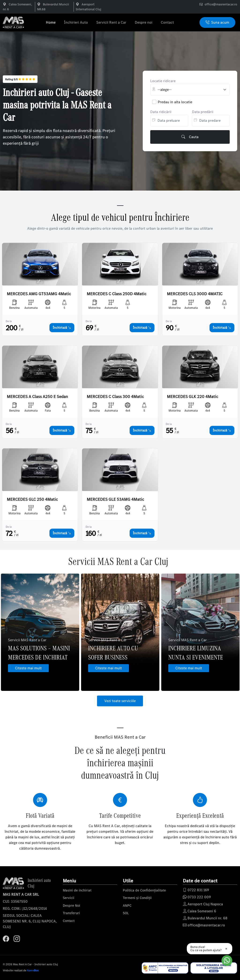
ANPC (127, 905)
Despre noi (143, 22)
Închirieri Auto (76, 22)
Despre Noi (71, 905)
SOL (126, 913)
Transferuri (71, 913)
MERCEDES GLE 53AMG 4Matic (115, 499)
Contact (167, 22)
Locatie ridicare (163, 80)
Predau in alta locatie (175, 101)
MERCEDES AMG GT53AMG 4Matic (39, 294)
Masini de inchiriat (77, 890)
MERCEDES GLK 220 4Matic (192, 396)
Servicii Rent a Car (111, 22)
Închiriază (62, 327)
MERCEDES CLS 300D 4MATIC (194, 294)
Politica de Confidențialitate (144, 890)
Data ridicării (160, 111)
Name (33, 970)
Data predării (202, 111)
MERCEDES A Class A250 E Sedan (37, 396)
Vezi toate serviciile (120, 700)
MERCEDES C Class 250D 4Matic (116, 294)
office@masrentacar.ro (221, 4)
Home (51, 22)
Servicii (68, 897)
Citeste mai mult (28, 668)
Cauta (190, 137)
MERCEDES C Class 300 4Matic (115, 396)
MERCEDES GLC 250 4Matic (32, 499)
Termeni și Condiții (137, 897)
